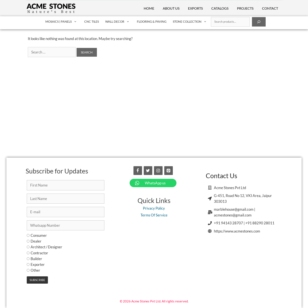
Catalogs (219, 8)
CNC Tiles (91, 21)
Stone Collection (192, 21)
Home (149, 8)
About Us (171, 8)
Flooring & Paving (151, 21)
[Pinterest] (168, 170)
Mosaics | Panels (63, 21)
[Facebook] (137, 170)
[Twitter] (148, 170)
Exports (195, 8)
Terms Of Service (154, 215)
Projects (245, 8)
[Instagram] (158, 170)
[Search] (259, 22)
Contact (270, 8)
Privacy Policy (154, 208)
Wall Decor (119, 21)
